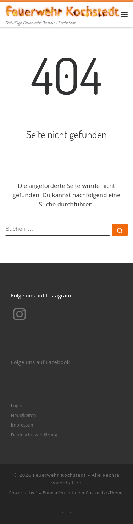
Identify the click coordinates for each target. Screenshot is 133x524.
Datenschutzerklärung (34, 434)
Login (16, 405)
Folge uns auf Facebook (40, 362)
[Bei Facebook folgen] (62, 511)
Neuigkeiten (23, 415)
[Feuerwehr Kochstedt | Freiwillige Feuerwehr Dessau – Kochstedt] (63, 10)
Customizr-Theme (105, 492)
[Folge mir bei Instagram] (71, 511)
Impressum (23, 425)
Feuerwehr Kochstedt (59, 475)
